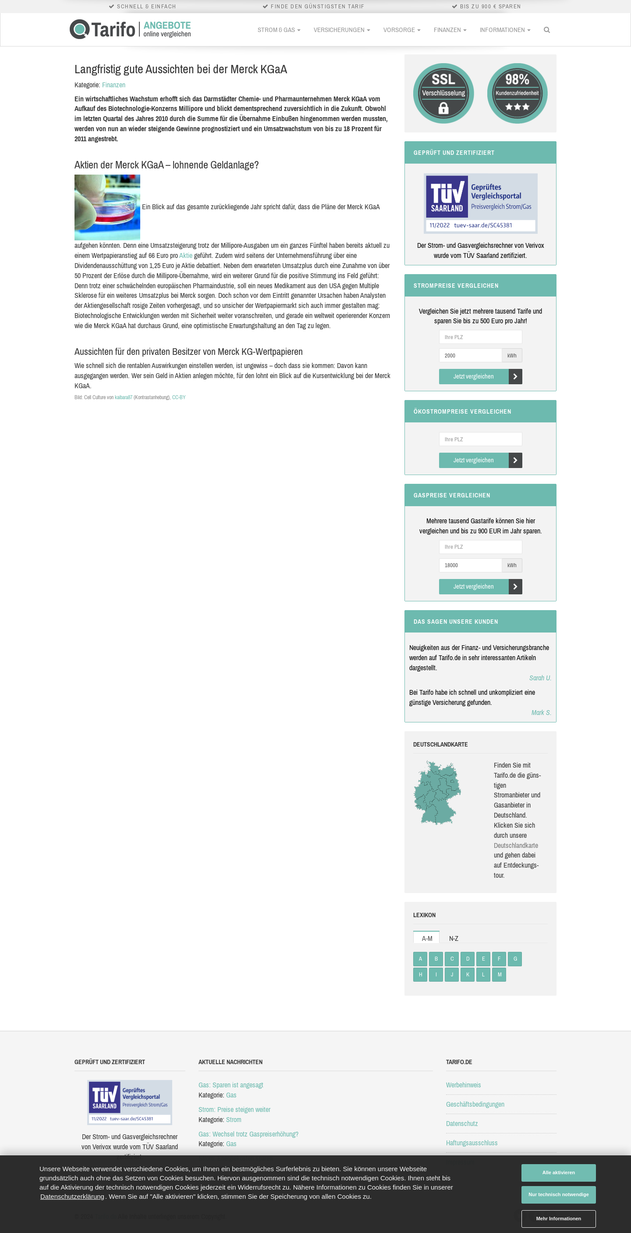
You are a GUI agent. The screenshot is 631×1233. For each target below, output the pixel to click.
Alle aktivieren (558, 1172)
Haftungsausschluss (472, 1143)
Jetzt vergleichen (488, 376)
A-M (427, 938)
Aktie (185, 255)
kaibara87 (123, 397)
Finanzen (450, 29)
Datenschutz (462, 1123)
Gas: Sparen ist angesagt (231, 1085)
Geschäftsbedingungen (475, 1104)
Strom (233, 1119)
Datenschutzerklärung (72, 1196)
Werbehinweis (463, 1085)
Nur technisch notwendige (558, 1194)
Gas (231, 1095)
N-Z (453, 938)
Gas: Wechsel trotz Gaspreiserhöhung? (248, 1134)
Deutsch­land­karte (516, 845)
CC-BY (179, 397)
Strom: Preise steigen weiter (234, 1109)
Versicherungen (342, 29)
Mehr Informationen (558, 1218)
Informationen (505, 29)
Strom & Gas (279, 29)
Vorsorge (402, 29)
